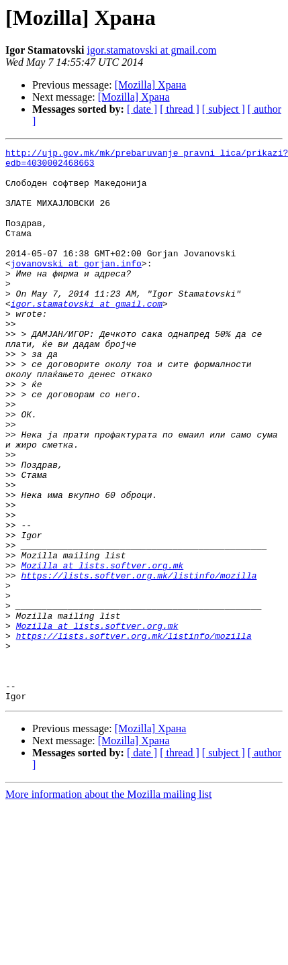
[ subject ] (223, 109)
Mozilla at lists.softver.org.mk (102, 650)
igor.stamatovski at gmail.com (152, 50)
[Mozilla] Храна (151, 85)
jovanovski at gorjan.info (76, 287)
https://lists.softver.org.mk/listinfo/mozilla (138, 662)
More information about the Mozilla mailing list (108, 905)
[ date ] (142, 109)
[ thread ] (179, 109)
